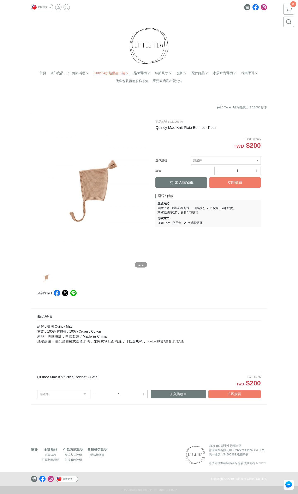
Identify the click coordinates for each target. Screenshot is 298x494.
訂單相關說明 (50, 459)
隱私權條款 (97, 454)
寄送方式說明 (73, 454)
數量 (158, 171)
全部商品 (50, 449)
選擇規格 (161, 160)
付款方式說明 (73, 449)
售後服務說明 (73, 459)
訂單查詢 (50, 454)
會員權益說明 (97, 449)
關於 (34, 449)
